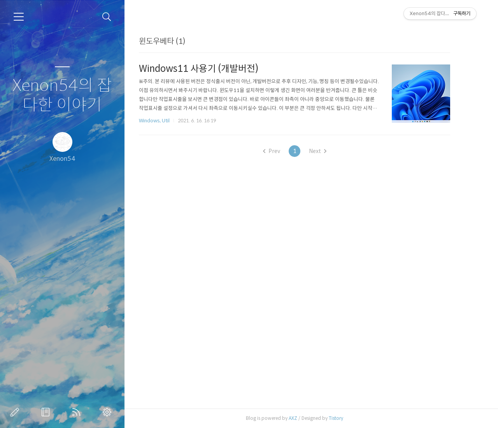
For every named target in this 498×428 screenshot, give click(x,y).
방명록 (47, 412)
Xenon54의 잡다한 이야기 (62, 95)
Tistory (347, 418)
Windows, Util (166, 120)
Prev (283, 151)
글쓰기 (16, 412)
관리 (108, 412)
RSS (77, 412)
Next (329, 151)
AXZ (304, 418)
